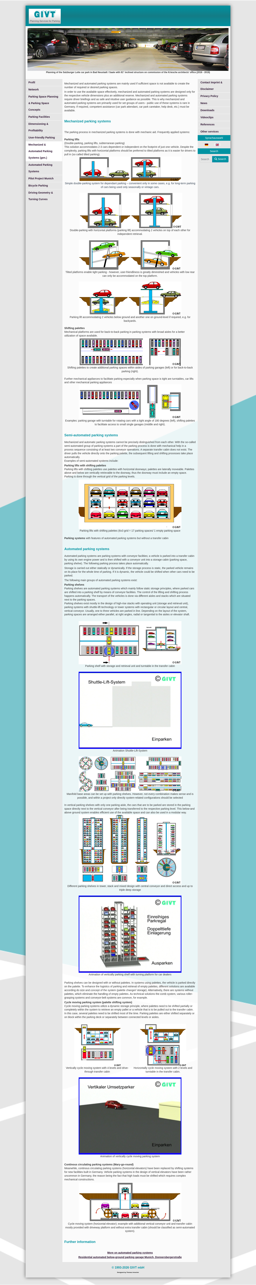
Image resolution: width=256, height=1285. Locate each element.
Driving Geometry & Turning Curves (40, 196)
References (208, 124)
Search (220, 159)
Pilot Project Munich (41, 178)
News (204, 103)
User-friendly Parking (41, 137)
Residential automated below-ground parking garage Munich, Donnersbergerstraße (130, 1257)
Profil (31, 82)
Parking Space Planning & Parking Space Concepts (43, 103)
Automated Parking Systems (40, 168)
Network (33, 89)
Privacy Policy (209, 96)
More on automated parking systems (130, 1252)
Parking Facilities (39, 116)
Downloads (208, 110)
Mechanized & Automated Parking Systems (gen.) (40, 151)
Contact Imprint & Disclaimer (211, 85)
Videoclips (207, 117)
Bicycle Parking (38, 185)
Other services (210, 131)
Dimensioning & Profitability (38, 127)
